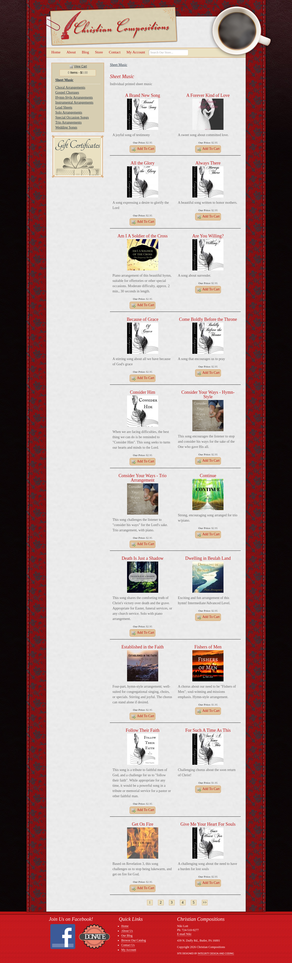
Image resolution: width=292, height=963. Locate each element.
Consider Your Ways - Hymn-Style (208, 394)
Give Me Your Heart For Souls (207, 824)
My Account (136, 52)
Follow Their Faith (142, 730)
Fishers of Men (207, 646)
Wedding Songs (66, 127)
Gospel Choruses (67, 92)
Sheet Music (64, 80)
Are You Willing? (208, 235)
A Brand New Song (142, 95)
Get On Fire (142, 824)
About (71, 52)
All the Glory (142, 163)
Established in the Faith (143, 646)
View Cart (80, 66)
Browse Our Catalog (133, 940)
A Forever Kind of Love (208, 95)
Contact (115, 52)
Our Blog (127, 935)
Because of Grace (142, 319)
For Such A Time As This (208, 730)
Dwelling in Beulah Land (208, 558)
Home (56, 52)
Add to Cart (142, 149)
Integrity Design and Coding (216, 953)
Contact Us (128, 945)
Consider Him (142, 392)
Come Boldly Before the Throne (208, 319)
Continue (208, 475)
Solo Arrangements (68, 112)
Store (99, 52)
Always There (207, 163)
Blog (85, 52)
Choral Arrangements (70, 87)
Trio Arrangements (68, 122)
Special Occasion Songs (72, 117)
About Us (127, 931)
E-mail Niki (184, 934)
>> (205, 902)
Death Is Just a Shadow (142, 558)
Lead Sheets (63, 107)
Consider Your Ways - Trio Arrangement (143, 478)
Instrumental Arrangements (74, 102)
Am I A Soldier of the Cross (143, 235)
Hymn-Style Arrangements (74, 97)
